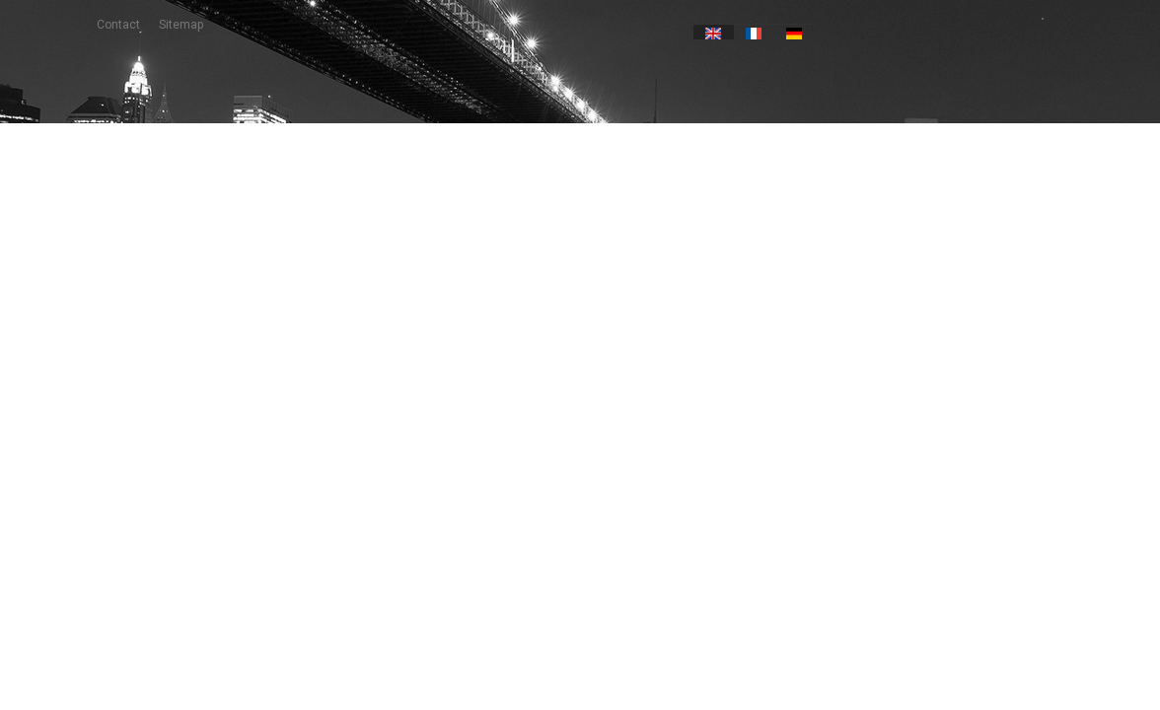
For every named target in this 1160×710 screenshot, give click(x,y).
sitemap (181, 25)
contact (118, 25)
